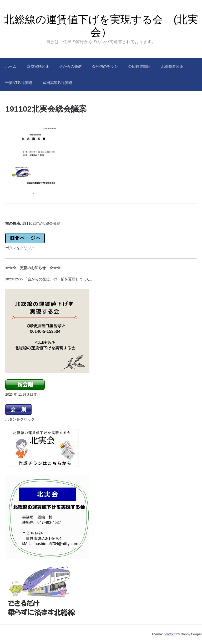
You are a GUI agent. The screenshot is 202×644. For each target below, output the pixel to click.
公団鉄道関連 (139, 66)
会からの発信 (70, 66)
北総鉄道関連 (172, 66)
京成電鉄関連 (38, 66)
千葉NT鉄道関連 (18, 83)
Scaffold (170, 634)
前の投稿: (32, 223)
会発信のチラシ (105, 66)
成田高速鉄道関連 (57, 83)
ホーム (10, 66)
